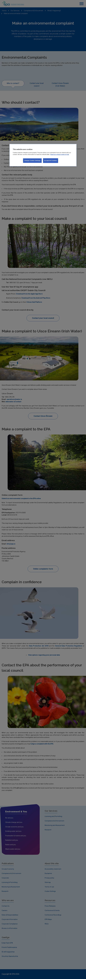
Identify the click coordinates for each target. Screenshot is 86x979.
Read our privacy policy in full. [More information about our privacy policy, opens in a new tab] (59, 154)
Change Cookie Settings (32, 160)
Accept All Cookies (50, 160)
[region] (43, 155)
